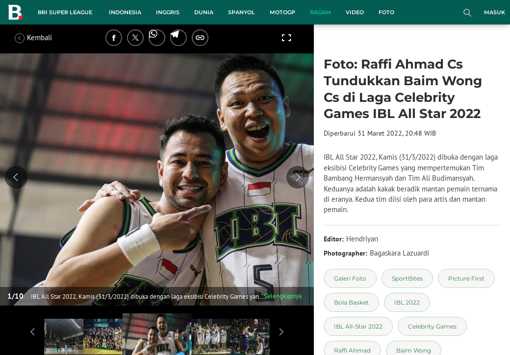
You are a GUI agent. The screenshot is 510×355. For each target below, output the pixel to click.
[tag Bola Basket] (351, 302)
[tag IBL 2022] (407, 302)
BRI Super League (65, 12)
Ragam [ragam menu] (320, 12)
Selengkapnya (283, 296)
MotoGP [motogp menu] (282, 12)
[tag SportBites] (407, 278)
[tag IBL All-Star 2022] (358, 326)
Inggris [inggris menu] (167, 12)
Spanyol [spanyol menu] (241, 12)
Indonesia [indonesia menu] (125, 12)
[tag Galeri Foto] (350, 278)
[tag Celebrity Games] (432, 326)
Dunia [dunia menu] (203, 12)
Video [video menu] (355, 12)
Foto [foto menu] (386, 12)
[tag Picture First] (466, 278)
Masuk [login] (494, 12)
